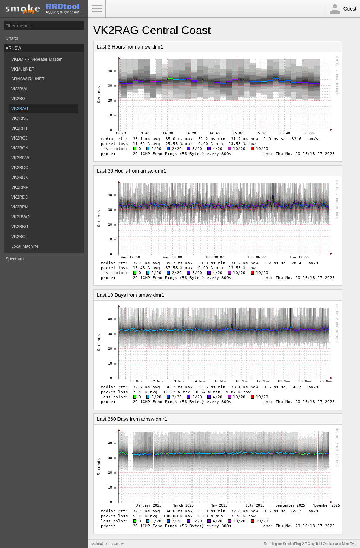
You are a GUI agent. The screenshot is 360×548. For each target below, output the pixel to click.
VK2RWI (19, 88)
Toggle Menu (96, 9)
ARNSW (13, 48)
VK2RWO (20, 216)
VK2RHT (19, 128)
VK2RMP (19, 187)
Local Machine (24, 246)
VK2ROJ (19, 138)
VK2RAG (19, 108)
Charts (12, 38)
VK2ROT (19, 236)
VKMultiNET (22, 69)
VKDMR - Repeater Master (36, 59)
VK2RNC (19, 118)
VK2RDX (19, 177)
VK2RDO (19, 167)
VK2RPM (19, 207)
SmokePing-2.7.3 (296, 544)
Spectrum (15, 259)
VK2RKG (19, 226)
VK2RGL (19, 98)
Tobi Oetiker (324, 544)
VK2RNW (20, 157)
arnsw (119, 544)
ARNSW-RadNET (27, 79)
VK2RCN (19, 148)
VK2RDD (19, 197)
